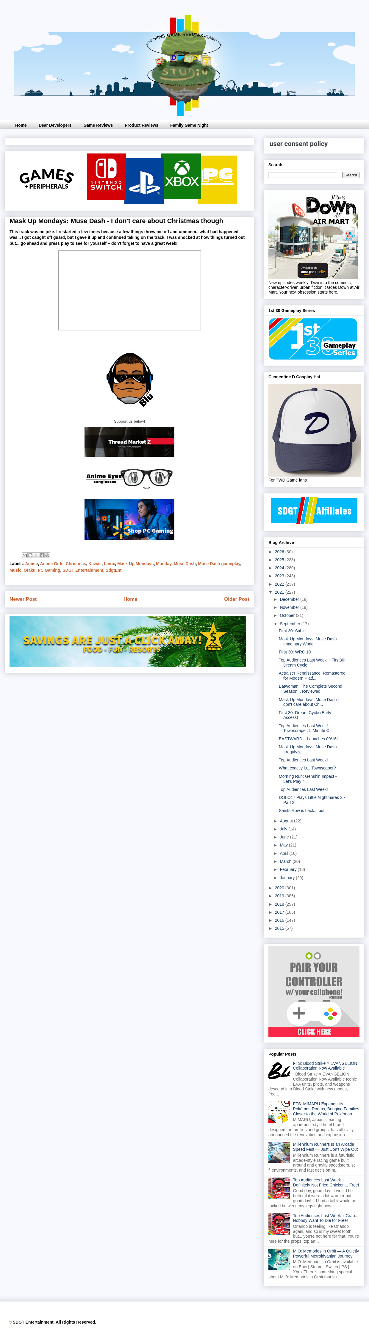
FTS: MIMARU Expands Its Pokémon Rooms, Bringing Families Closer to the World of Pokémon (326, 1108)
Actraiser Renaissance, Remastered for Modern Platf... (312, 676)
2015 (280, 928)
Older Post (236, 599)
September (290, 623)
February (289, 869)
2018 (280, 904)
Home (21, 125)
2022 (280, 584)
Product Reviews (141, 125)
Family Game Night (189, 125)
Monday (163, 563)
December (290, 599)
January (288, 877)
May (284, 845)
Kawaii (94, 563)
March (286, 861)
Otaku (29, 570)
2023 (280, 575)
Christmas (76, 563)
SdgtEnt (114, 570)
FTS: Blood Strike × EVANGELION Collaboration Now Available (325, 1066)
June (285, 837)
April (284, 853)
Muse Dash (185, 563)
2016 (280, 920)
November (290, 607)
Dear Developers (55, 125)
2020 (280, 887)
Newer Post (23, 599)
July (284, 829)
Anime (31, 563)
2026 (280, 551)
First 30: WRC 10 (295, 652)
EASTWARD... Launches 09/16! (308, 738)
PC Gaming (49, 570)
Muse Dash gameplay (219, 563)
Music (15, 570)
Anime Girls (51, 563)
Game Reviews (98, 125)
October (288, 615)
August (287, 821)
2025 (280, 559)
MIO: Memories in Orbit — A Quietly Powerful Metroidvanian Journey (326, 1253)
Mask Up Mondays (135, 563)
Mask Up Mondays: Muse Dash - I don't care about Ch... (310, 702)
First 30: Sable (292, 630)
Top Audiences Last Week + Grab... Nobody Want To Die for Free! (326, 1218)
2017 (280, 912)
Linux (109, 563)
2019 (280, 895)
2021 (280, 592)
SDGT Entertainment (82, 570)
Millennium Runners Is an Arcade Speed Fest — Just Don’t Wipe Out (325, 1147)
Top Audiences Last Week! (303, 760)
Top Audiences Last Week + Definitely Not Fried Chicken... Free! (326, 1182)
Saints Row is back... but (301, 810)
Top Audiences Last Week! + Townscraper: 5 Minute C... (306, 728)
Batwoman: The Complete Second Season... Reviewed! (310, 689)
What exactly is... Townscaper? (307, 768)
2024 (280, 567)
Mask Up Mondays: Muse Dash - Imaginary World (309, 641)
